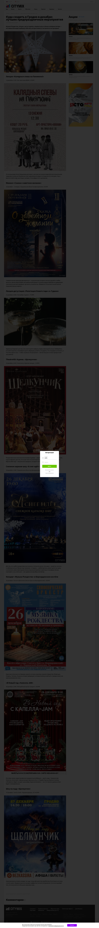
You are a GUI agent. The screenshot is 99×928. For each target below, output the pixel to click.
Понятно (72, 925)
